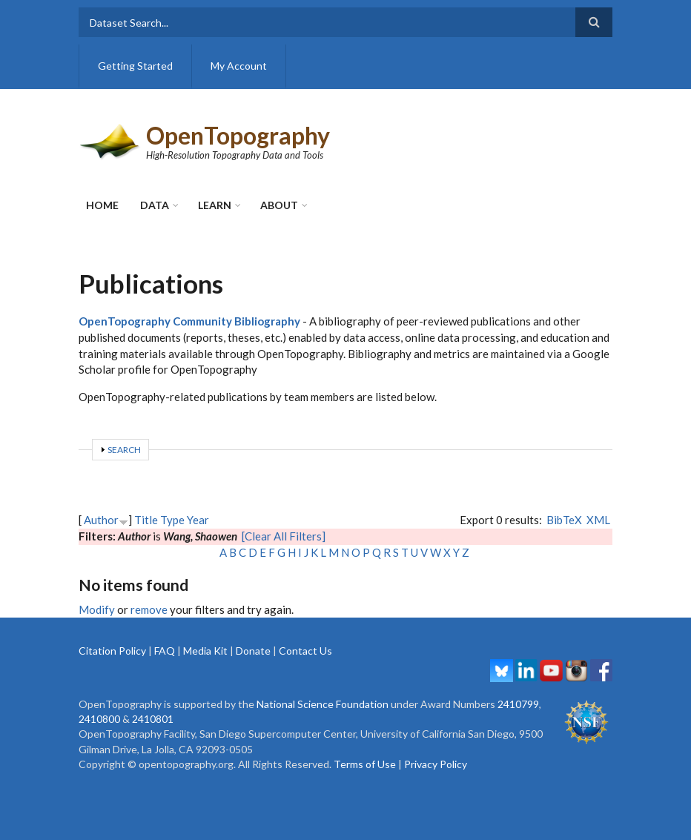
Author (101, 519)
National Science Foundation (323, 704)
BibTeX (564, 519)
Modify (97, 609)
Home (102, 205)
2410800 (99, 718)
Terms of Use (365, 764)
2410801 (152, 718)
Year (198, 519)
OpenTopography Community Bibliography (189, 321)
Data (154, 205)
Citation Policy (112, 650)
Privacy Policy (435, 764)
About (279, 205)
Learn (214, 205)
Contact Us (305, 650)
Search (124, 449)
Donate (253, 650)
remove (149, 609)
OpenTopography (238, 135)
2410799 (518, 704)
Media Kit (205, 650)
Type (172, 519)
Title (146, 519)
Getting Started (135, 65)
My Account (239, 65)
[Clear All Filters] (283, 536)
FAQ (164, 650)
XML (598, 519)
